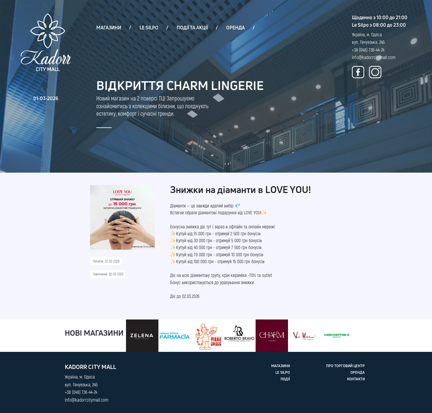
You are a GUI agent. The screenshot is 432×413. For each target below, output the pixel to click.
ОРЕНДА (235, 27)
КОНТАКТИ (356, 379)
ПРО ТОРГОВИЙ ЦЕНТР (345, 366)
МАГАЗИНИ (108, 27)
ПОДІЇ (285, 379)
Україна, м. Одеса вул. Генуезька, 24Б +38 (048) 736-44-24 (368, 41)
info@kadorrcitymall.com (373, 57)
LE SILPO (149, 27)
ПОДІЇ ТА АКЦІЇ (192, 27)
